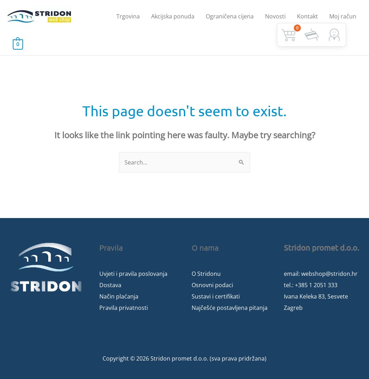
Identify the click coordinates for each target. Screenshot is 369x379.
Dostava (110, 285)
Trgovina (128, 16)
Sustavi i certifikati (216, 296)
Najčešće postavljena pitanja (230, 308)
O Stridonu (206, 274)
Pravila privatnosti (123, 308)
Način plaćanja (118, 296)
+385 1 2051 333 (316, 285)
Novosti (275, 16)
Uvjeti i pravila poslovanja (133, 274)
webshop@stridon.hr (329, 274)
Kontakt (307, 16)
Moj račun (342, 16)
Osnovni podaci (212, 285)
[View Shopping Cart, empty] (18, 44)
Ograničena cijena (230, 16)
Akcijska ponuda (172, 16)
